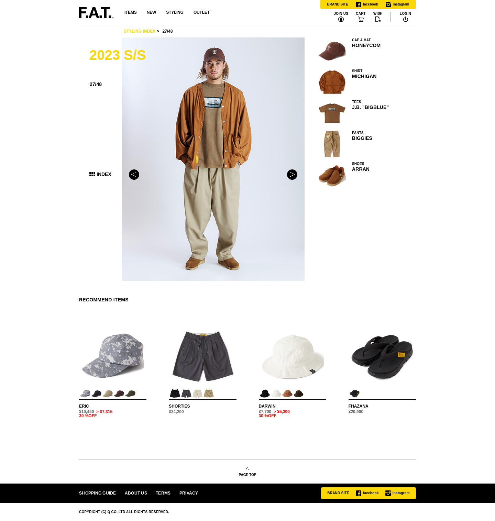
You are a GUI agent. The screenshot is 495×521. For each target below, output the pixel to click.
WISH (378, 13)
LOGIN (405, 13)
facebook (367, 4)
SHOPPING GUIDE (97, 493)
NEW (151, 12)
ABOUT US (136, 493)
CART (361, 13)
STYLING (174, 12)
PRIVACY (188, 493)
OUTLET (202, 12)
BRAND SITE (337, 4)
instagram (397, 4)
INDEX (104, 174)
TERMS (163, 493)
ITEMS (130, 12)
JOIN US (341, 13)
